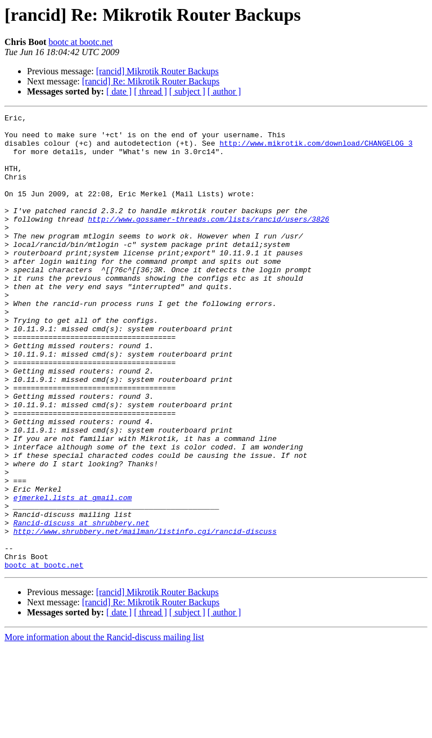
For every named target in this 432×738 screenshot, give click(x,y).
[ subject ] (187, 91)
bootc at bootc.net (80, 42)
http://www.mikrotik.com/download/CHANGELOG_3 (315, 150)
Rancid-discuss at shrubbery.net (82, 605)
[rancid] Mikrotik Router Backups (157, 71)
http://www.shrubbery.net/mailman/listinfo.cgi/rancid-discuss (145, 615)
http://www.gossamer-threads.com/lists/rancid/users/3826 (208, 241)
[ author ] (224, 91)
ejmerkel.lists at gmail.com (73, 575)
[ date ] (119, 91)
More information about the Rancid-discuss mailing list (104, 728)
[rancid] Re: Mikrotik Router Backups (150, 81)
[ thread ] (150, 91)
